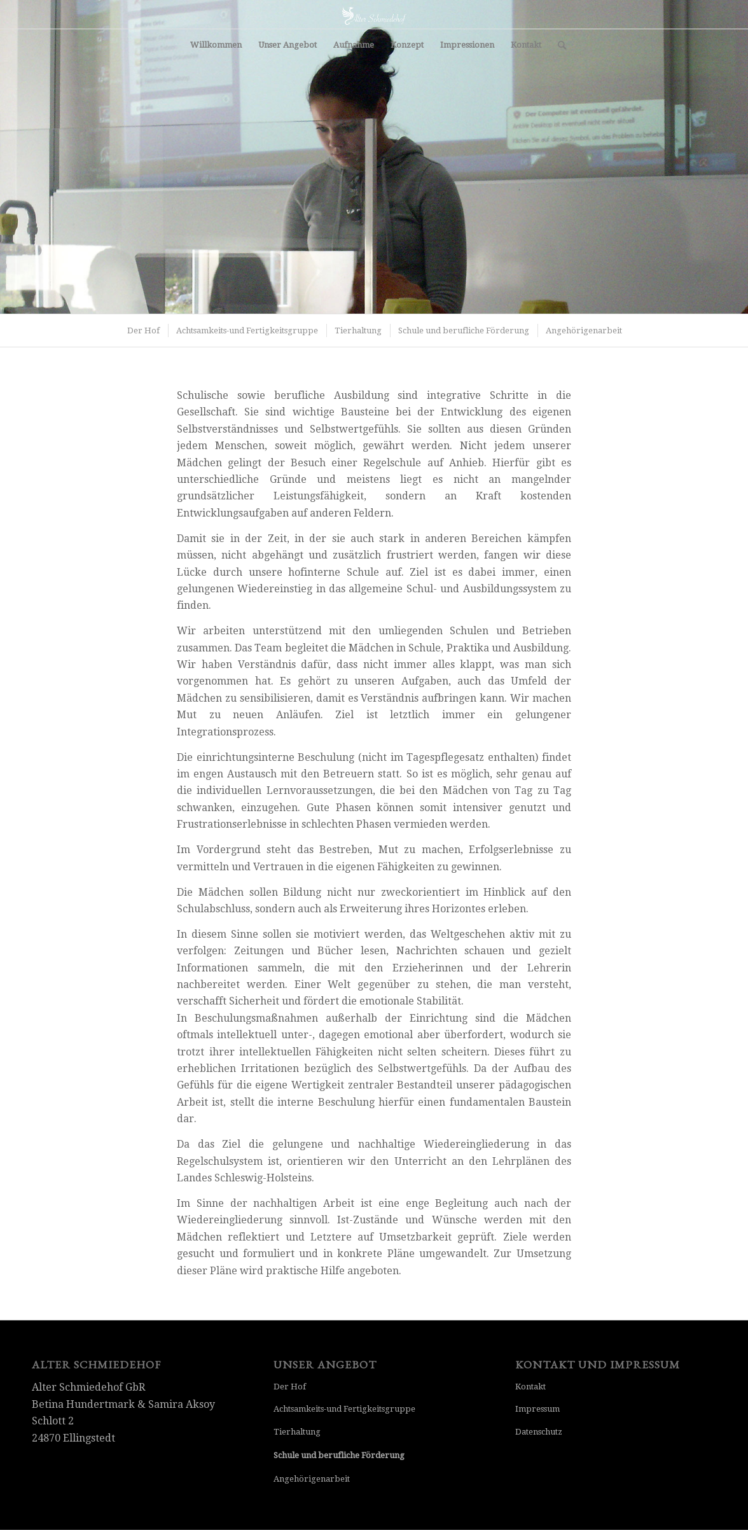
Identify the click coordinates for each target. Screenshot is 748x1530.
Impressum (537, 1409)
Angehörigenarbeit (312, 1479)
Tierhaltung (297, 1431)
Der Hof (290, 1386)
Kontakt (530, 1386)
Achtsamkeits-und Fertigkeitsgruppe (344, 1409)
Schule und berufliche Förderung (339, 1455)
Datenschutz (538, 1431)
